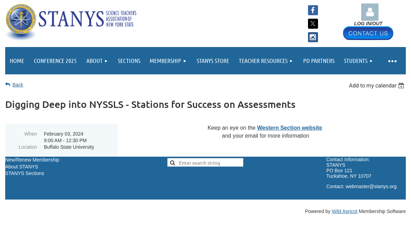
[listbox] (377, 85)
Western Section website (289, 128)
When (30, 134)
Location (28, 147)
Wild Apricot (344, 211)
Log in (370, 12)
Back (17, 84)
